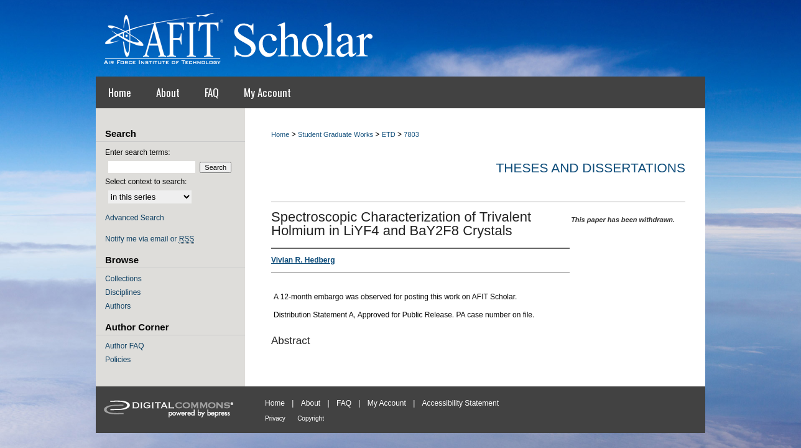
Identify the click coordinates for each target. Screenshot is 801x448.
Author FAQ (124, 346)
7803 (411, 134)
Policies (118, 359)
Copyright (310, 418)
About (310, 403)
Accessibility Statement (460, 403)
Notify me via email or (149, 239)
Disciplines (123, 292)
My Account (387, 403)
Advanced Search (134, 217)
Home (280, 134)
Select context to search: (146, 181)
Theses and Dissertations (590, 168)
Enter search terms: (137, 152)
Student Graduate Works (335, 134)
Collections (123, 278)
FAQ (343, 403)
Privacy (275, 418)
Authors (118, 306)
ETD (389, 134)
